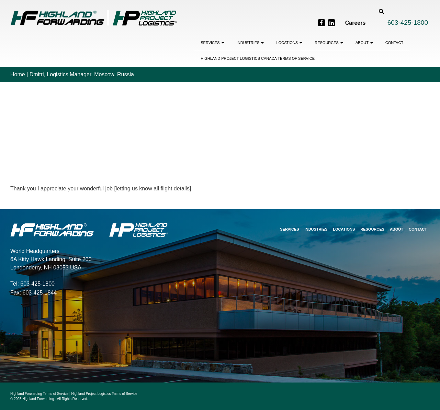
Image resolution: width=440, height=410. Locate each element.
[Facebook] (321, 22)
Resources (329, 43)
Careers (355, 23)
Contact (394, 43)
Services (212, 43)
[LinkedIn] (331, 22)
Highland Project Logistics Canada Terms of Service (258, 58)
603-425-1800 (407, 22)
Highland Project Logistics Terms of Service (104, 394)
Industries (250, 43)
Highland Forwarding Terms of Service (39, 394)
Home (17, 74)
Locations (289, 43)
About (364, 43)
